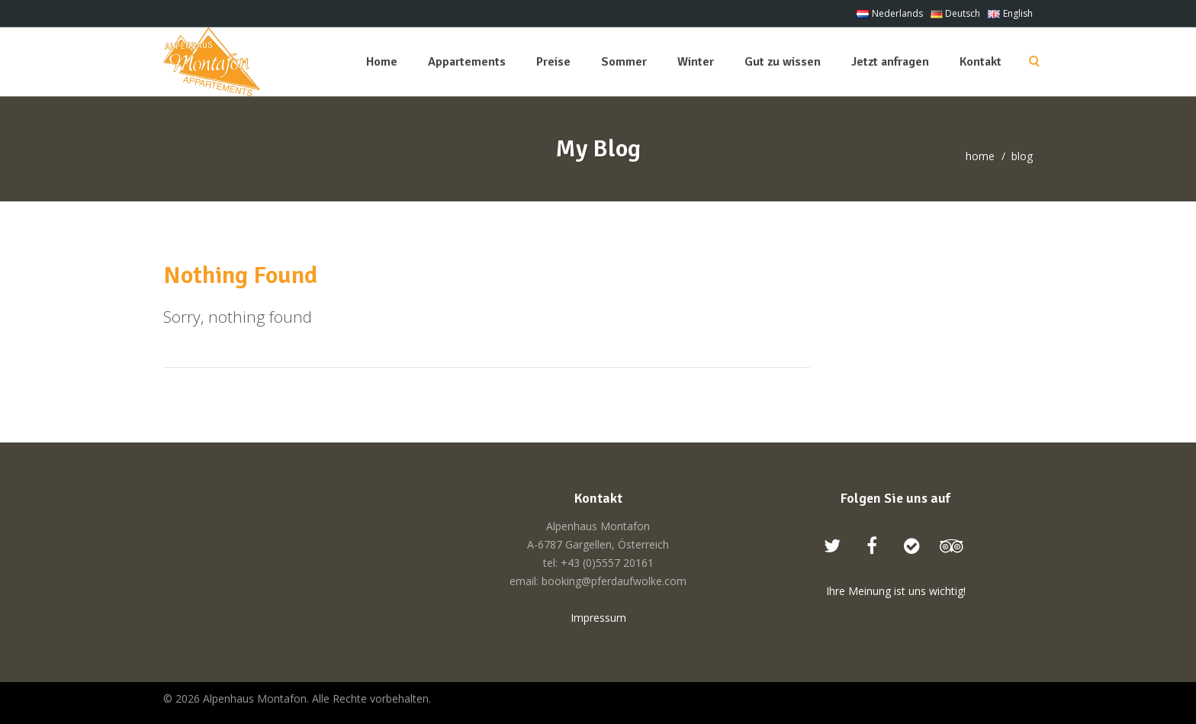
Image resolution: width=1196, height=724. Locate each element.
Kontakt (980, 61)
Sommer (624, 61)
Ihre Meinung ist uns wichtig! (896, 591)
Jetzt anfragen (890, 61)
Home (381, 61)
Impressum (598, 617)
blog (1022, 156)
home (980, 156)
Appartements (467, 61)
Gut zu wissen (782, 61)
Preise (553, 61)
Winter (695, 61)
